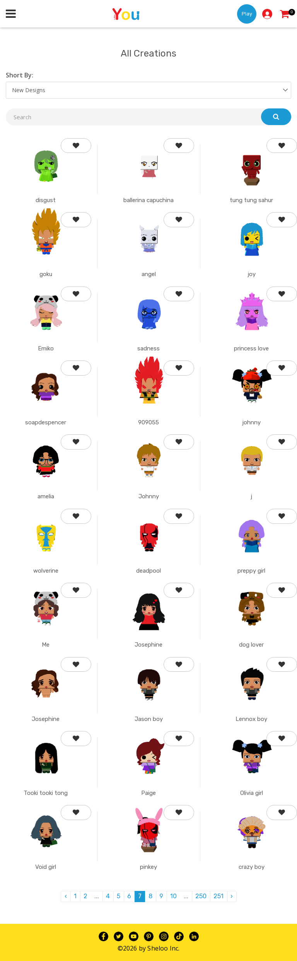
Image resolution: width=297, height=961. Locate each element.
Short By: (19, 75)
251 (218, 896)
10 (173, 896)
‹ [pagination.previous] (66, 896)
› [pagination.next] (231, 896)
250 (201, 896)
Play (247, 14)
